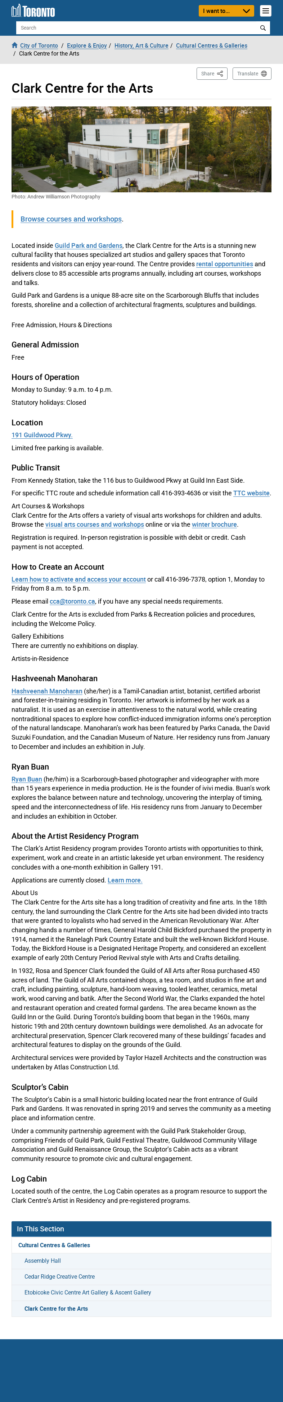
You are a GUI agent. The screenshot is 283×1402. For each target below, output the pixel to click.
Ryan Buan (27, 779)
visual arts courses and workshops (94, 524)
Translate (247, 73)
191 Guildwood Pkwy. (42, 434)
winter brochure (214, 524)
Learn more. (125, 880)
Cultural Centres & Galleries (54, 1245)
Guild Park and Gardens (88, 245)
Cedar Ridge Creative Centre (59, 1276)
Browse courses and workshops (71, 219)
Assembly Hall (42, 1260)
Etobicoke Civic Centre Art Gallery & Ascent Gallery (87, 1292)
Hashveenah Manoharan (47, 691)
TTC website (251, 492)
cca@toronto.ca (72, 601)
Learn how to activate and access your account (79, 579)
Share (214, 73)
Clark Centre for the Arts (56, 1309)
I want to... (216, 11)
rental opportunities (224, 263)
